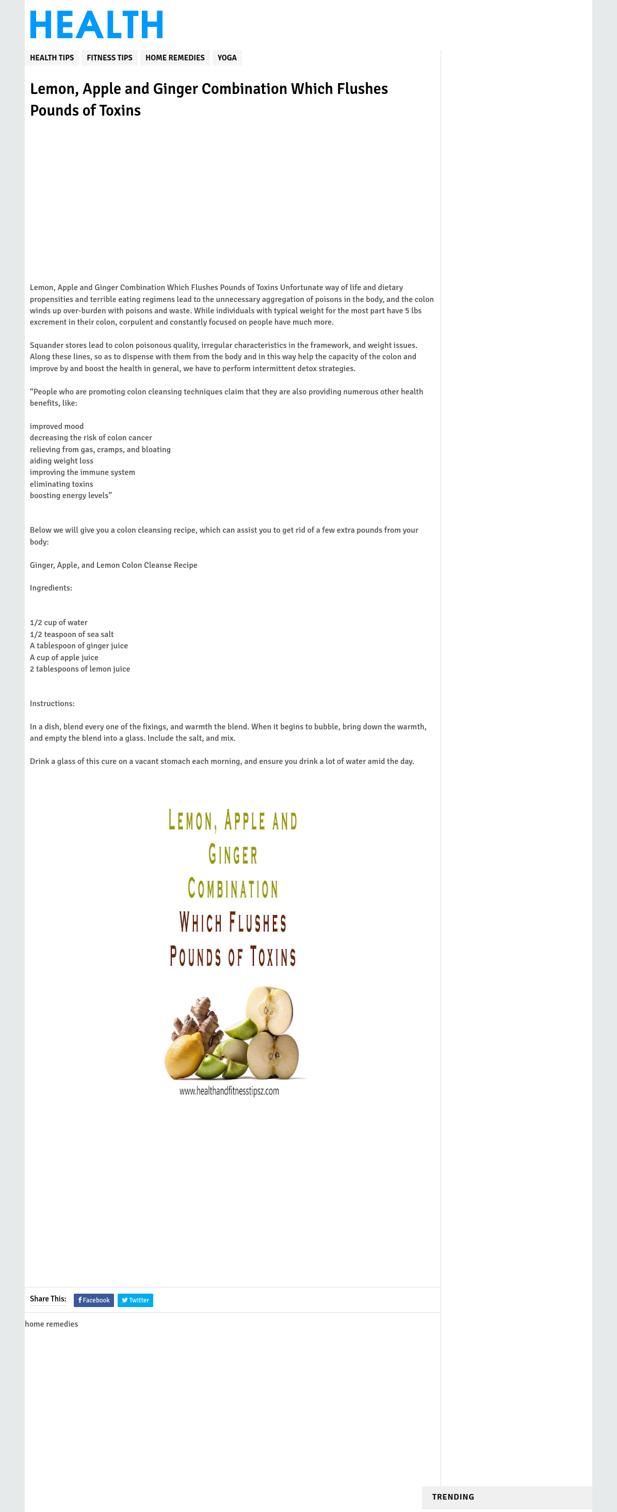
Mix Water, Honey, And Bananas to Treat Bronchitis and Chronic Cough (530, 196)
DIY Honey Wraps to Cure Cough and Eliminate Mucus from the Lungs (527, 132)
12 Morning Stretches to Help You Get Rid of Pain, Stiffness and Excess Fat (529, 447)
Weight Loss (461, 505)
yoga (227, 56)
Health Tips (52, 56)
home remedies (175, 56)
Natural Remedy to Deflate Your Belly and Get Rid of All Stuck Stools (526, 321)
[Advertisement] (223, 210)
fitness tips (110, 56)
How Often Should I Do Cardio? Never (485, 165)
